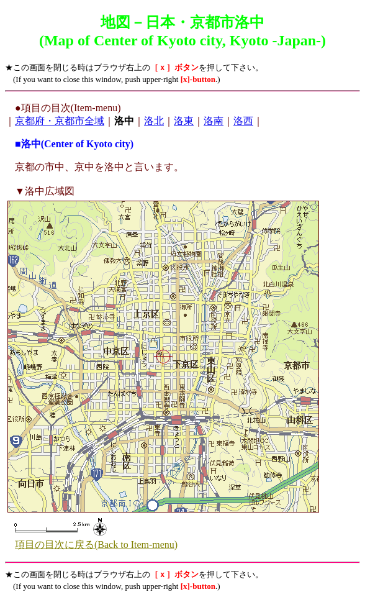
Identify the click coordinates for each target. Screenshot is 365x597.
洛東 (184, 121)
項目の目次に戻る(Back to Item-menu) (96, 544)
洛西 (243, 121)
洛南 (213, 121)
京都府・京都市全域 (59, 121)
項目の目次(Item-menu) (71, 108)
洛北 (154, 121)
